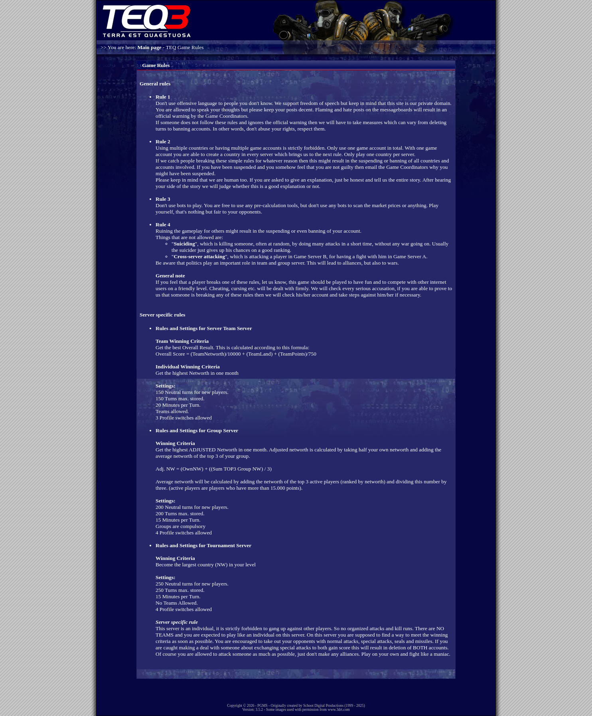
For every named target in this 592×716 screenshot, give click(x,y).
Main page (149, 47)
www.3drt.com (338, 710)
